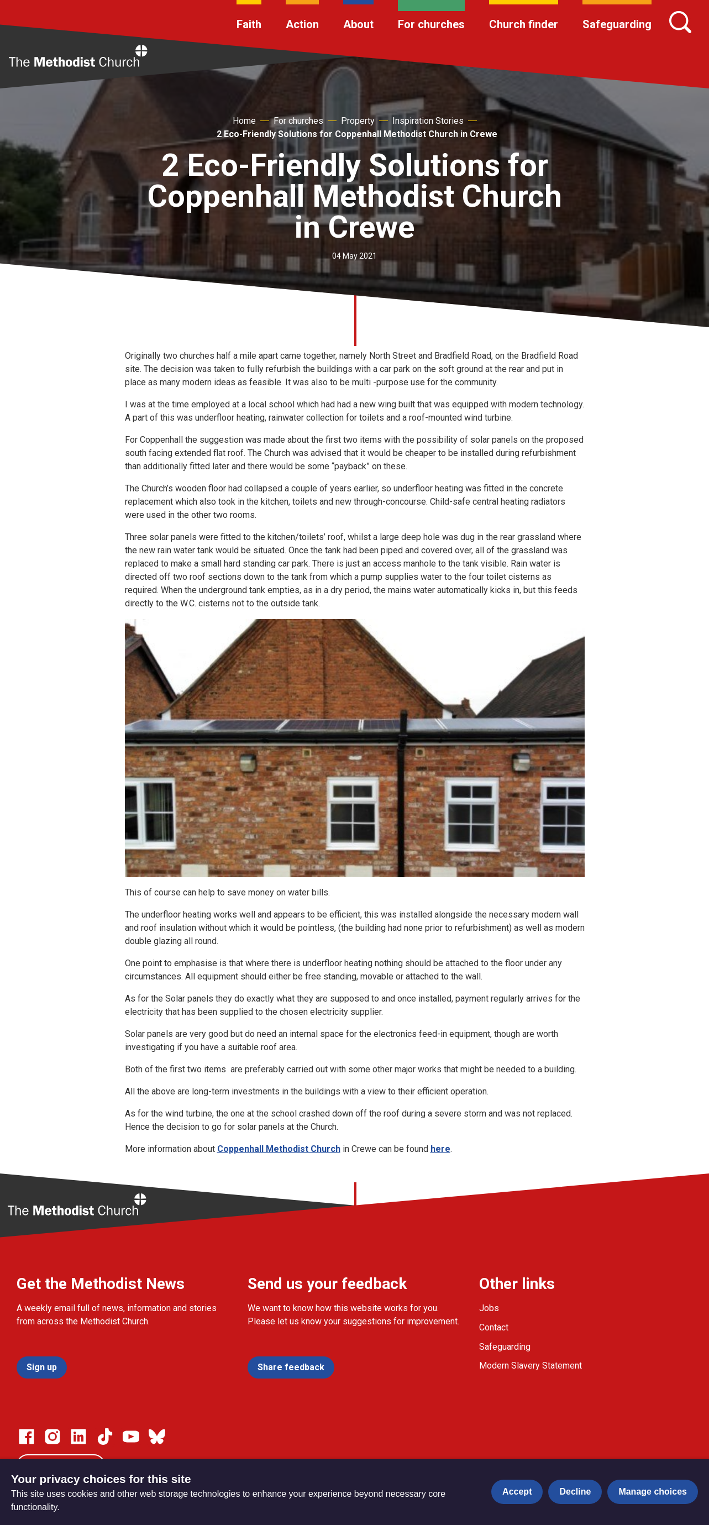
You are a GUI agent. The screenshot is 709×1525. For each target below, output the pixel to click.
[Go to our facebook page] (26, 1437)
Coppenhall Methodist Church (278, 1149)
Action (302, 24)
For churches (431, 24)
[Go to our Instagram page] (52, 1437)
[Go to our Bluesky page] (157, 1437)
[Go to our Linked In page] (78, 1437)
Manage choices (652, 1491)
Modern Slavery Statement (530, 1365)
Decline (575, 1491)
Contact (493, 1327)
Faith (249, 24)
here (440, 1149)
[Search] (680, 22)
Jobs (489, 1308)
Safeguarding (617, 24)
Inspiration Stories (428, 121)
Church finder (523, 24)
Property (358, 121)
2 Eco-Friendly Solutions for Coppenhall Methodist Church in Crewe (357, 134)
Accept (517, 1491)
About (358, 24)
